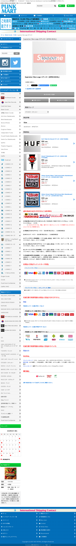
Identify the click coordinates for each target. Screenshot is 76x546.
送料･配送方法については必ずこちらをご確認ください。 (38, 382)
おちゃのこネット (35, 545)
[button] (53, 15)
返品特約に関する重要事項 (33, 89)
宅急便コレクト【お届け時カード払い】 (34, 306)
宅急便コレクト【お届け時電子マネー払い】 (35, 327)
